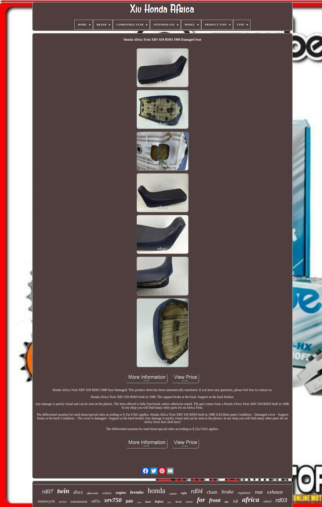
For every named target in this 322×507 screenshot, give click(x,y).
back (139, 502)
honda (156, 491)
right (184, 493)
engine (121, 493)
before (159, 501)
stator (189, 501)
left (235, 501)
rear (259, 492)
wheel (267, 501)
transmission (79, 501)
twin (63, 491)
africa (250, 499)
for (201, 499)
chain (212, 492)
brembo (137, 492)
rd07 (47, 491)
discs (78, 492)
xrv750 (113, 500)
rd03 (281, 500)
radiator (107, 493)
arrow (63, 501)
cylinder (173, 493)
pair (129, 501)
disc (227, 501)
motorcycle (46, 501)
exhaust (275, 492)
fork (169, 502)
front (215, 500)
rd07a (95, 501)
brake (228, 492)
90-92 (178, 501)
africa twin (92, 493)
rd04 (196, 491)
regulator (244, 493)
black (148, 501)
